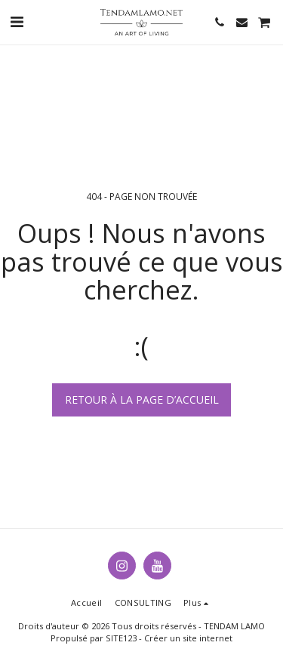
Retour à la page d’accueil (142, 399)
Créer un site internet (188, 638)
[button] (16, 21)
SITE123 (121, 638)
